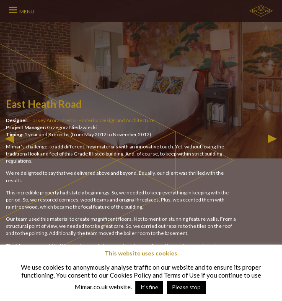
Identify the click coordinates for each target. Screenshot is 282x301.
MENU (26, 11)
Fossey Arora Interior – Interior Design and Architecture (92, 120)
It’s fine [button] (149, 287)
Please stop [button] (186, 287)
